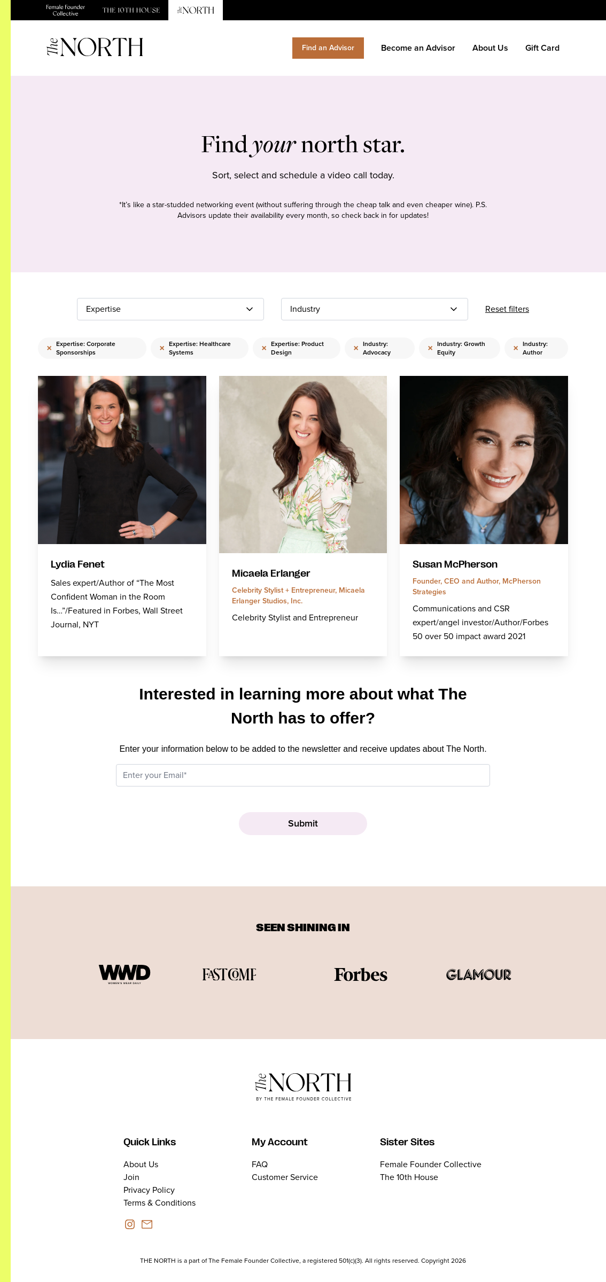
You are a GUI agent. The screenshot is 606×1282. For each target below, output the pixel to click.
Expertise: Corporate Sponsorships (80, 348)
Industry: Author (530, 348)
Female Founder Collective (430, 1164)
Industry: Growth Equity (456, 348)
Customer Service (285, 1177)
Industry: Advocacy (372, 348)
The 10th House (409, 1177)
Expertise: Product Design (292, 348)
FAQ (260, 1164)
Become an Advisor (418, 48)
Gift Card (542, 48)
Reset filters (507, 309)
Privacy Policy (149, 1190)
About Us (490, 48)
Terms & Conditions (159, 1203)
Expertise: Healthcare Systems (195, 348)
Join (131, 1177)
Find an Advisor (328, 47)
